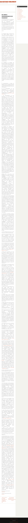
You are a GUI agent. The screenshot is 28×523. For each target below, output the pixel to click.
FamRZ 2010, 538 (4, 368)
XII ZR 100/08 (12, 367)
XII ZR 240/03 (11, 272)
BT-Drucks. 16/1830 (11, 479)
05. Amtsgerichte (19, 13)
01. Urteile (18, 8)
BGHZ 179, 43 (10, 93)
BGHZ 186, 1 (11, 249)
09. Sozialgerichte (19, 18)
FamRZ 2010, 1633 (9, 345)
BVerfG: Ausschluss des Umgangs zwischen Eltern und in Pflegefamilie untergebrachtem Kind (4, 500)
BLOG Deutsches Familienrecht (8, 1)
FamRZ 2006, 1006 (4, 273)
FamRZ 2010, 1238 (4, 250)
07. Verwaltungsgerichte (20, 15)
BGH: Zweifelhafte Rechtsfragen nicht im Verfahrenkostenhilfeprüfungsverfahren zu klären (12, 499)
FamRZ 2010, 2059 (6, 339)
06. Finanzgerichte (19, 14)
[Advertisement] (14, 8)
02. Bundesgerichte (19, 9)
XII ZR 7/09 (5, 345)
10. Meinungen (19, 19)
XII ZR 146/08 (8, 445)
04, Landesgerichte (19, 12)
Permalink (3, 494)
